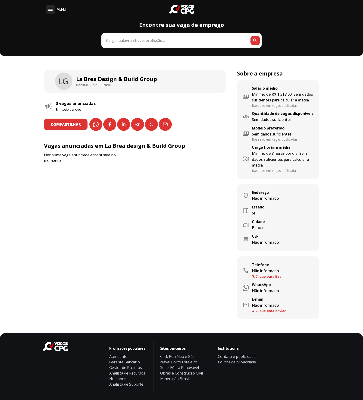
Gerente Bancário (124, 362)
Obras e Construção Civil (181, 373)
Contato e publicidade (237, 356)
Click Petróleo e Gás (177, 356)
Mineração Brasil (175, 378)
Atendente (118, 356)
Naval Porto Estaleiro (178, 362)
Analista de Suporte (126, 384)
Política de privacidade (237, 362)
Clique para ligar (269, 276)
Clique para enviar (271, 311)
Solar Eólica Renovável (179, 367)
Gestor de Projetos (125, 367)
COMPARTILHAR (66, 124)
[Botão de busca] (255, 40)
